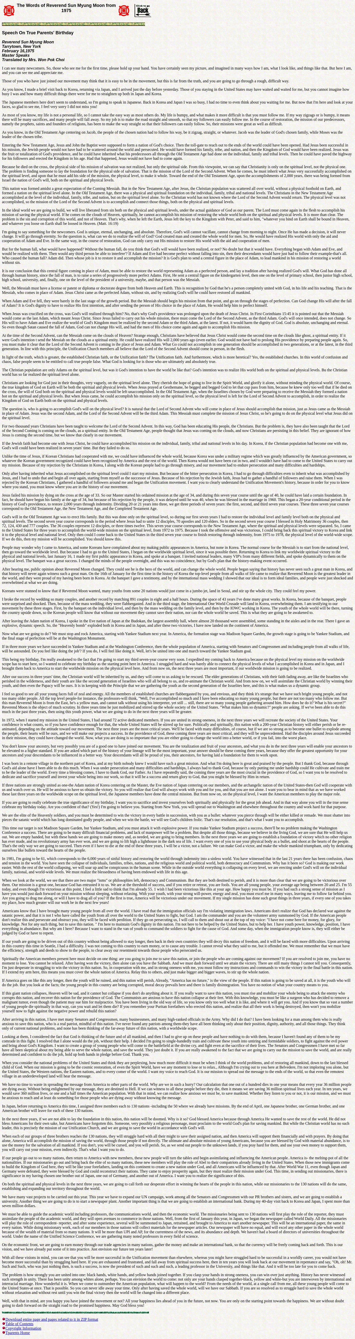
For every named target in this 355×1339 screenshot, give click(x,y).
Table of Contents (19, 1324)
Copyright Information (23, 1328)
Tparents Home (17, 1333)
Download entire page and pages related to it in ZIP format (51, 1319)
